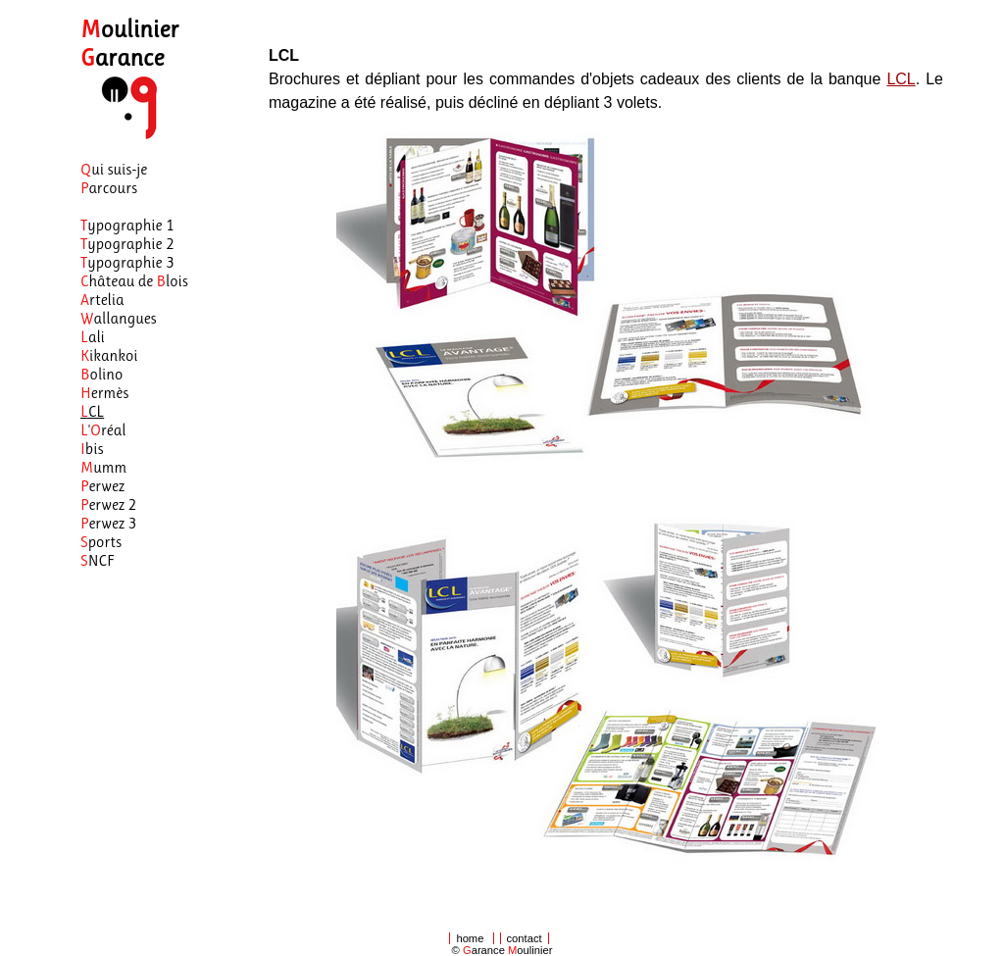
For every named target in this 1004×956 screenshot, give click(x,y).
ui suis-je (113, 169)
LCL (900, 79)
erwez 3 (108, 523)
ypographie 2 (127, 243)
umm (103, 467)
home (469, 938)
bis (91, 448)
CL (92, 411)
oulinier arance (129, 43)
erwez (102, 486)
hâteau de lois (134, 281)
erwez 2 (108, 504)
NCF (97, 560)
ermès (104, 392)
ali (92, 336)
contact (524, 938)
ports (101, 541)
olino (101, 374)
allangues (118, 318)
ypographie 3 (127, 262)
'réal (103, 430)
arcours (108, 187)
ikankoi (108, 355)
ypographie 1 (127, 225)
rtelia (102, 299)
